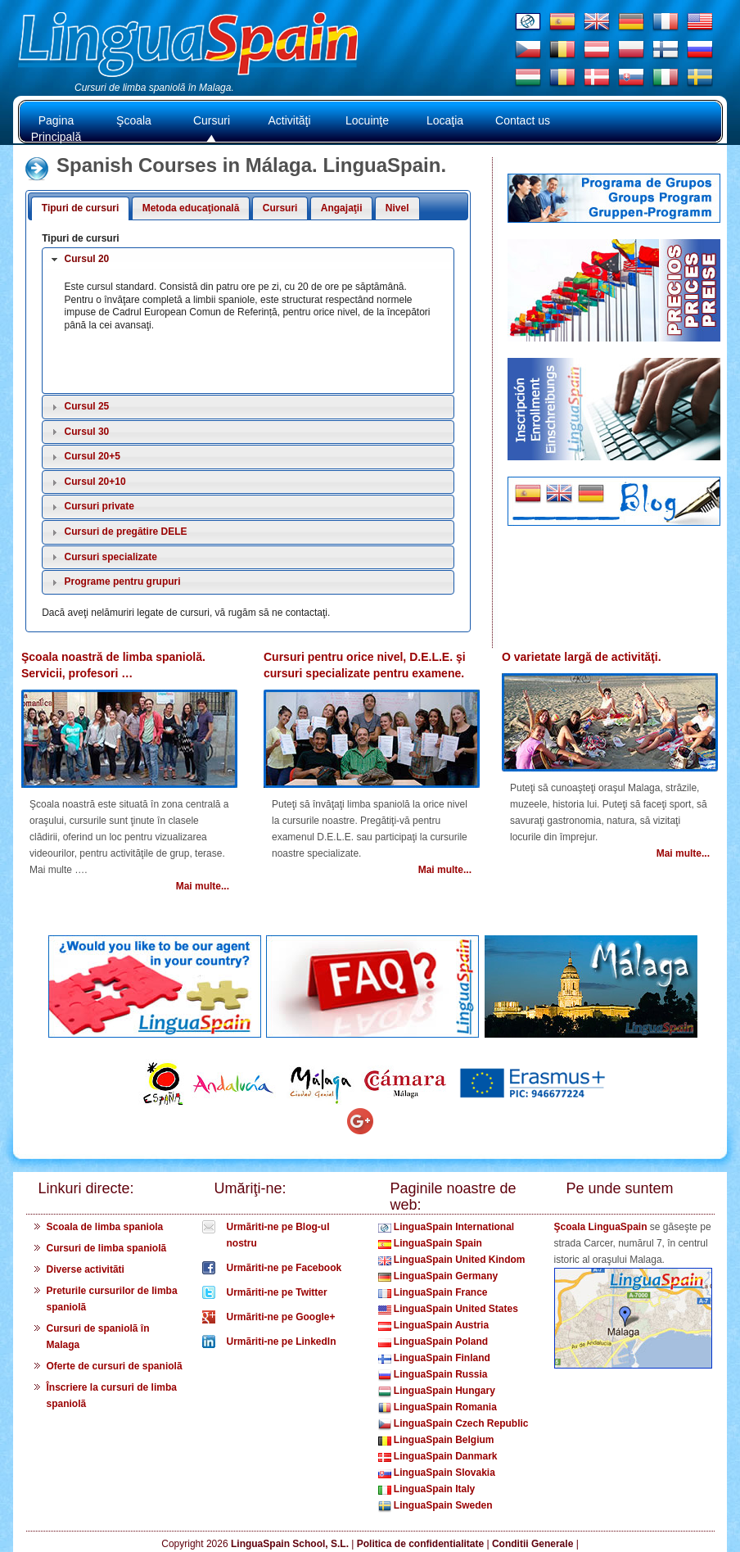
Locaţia (444, 120)
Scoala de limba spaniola (105, 1227)
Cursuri (211, 120)
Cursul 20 (87, 259)
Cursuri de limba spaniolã (107, 1248)
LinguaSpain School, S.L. (290, 1544)
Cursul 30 (87, 431)
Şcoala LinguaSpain (601, 1227)
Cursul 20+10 (95, 481)
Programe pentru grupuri (123, 581)
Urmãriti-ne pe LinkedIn (281, 1341)
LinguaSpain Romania (437, 1407)
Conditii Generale (532, 1544)
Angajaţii (342, 208)
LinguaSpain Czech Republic (453, 1423)
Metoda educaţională (191, 208)
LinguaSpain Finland (434, 1358)
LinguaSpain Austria (434, 1325)
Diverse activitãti (85, 1269)
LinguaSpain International (446, 1227)
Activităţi (289, 120)
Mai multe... (202, 886)
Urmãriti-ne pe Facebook (284, 1268)
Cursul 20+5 (92, 456)
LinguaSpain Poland (433, 1341)
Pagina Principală (56, 128)
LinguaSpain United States (448, 1308)
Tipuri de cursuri (80, 208)
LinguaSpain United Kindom (452, 1259)
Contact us (522, 120)
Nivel (397, 208)
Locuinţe (367, 120)
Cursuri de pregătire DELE (126, 531)
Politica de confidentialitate (420, 1544)
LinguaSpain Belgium (436, 1440)
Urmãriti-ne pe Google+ (281, 1317)
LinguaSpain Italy (427, 1489)
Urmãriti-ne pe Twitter (277, 1292)
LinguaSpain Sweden (435, 1505)
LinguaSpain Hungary (436, 1390)
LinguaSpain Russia (433, 1374)
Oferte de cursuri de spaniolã (115, 1366)
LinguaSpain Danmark (438, 1456)
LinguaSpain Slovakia (436, 1472)
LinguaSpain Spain (430, 1243)
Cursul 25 (87, 406)
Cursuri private (99, 506)
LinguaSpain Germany (438, 1276)
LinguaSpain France (433, 1292)
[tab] (248, 259)
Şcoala (133, 120)
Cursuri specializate (111, 557)
